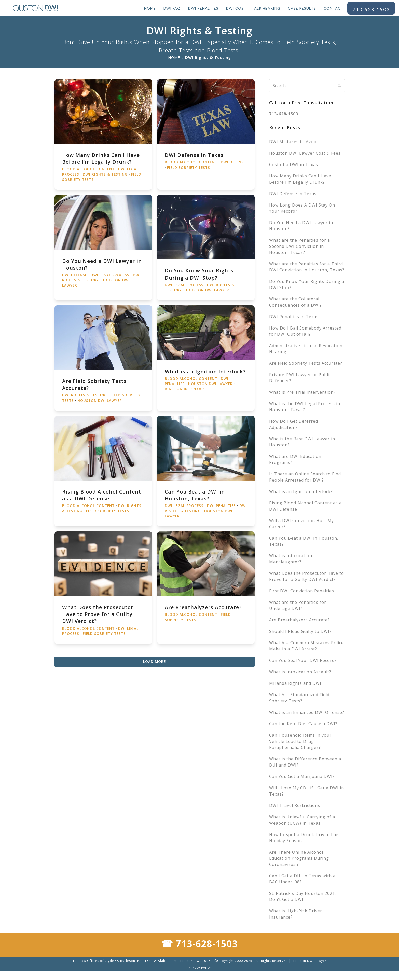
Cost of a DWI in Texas (293, 164)
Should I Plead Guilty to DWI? (300, 631)
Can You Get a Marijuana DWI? (302, 776)
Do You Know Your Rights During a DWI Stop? (199, 274)
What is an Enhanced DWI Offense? (306, 712)
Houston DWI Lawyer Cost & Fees (305, 153)
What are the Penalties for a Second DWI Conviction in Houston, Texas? (299, 246)
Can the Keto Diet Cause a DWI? (303, 724)
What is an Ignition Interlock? (205, 371)
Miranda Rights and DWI (295, 683)
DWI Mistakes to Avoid (293, 141)
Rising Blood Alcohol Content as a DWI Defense (101, 495)
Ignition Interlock (185, 389)
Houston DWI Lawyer (207, 290)
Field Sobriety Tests (188, 167)
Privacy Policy (199, 967)
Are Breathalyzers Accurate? (203, 607)
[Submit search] (339, 85)
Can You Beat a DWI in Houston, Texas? (195, 495)
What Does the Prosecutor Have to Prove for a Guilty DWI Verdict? (97, 614)
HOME (174, 57)
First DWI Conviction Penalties (301, 591)
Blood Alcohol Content (88, 169)
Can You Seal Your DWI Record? (303, 660)
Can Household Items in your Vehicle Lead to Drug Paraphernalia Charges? (300, 741)
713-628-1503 (283, 114)
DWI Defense (233, 162)
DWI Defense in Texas (194, 155)
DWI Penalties (221, 505)
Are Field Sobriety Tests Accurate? (305, 363)
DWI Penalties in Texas (294, 316)
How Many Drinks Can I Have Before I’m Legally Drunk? (101, 158)
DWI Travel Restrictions (294, 805)
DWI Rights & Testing (105, 174)
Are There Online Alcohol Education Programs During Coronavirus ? (299, 858)
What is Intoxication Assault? (300, 672)
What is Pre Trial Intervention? (302, 392)
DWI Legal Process (110, 275)
